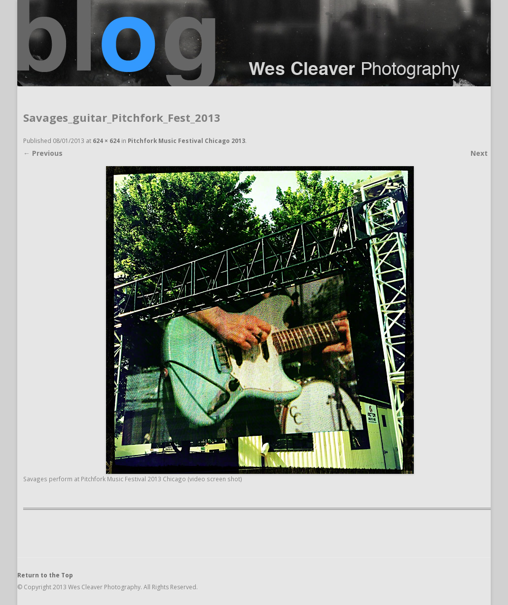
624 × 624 (106, 140)
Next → (484, 153)
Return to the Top (45, 575)
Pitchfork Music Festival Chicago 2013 (186, 140)
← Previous (43, 153)
